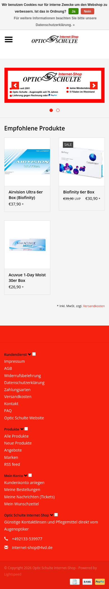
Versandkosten (94, 306)
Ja (73, 11)
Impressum (14, 361)
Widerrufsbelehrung (22, 375)
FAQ (8, 410)
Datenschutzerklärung (24, 382)
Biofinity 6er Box (78, 192)
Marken (11, 457)
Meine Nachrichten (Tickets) (29, 496)
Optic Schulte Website (24, 417)
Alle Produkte (16, 436)
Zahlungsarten (17, 389)
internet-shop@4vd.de (32, 547)
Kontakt (11, 403)
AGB (8, 368)
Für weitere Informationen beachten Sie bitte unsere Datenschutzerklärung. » (55, 21)
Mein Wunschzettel (21, 503)
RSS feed (12, 464)
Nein (87, 11)
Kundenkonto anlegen (24, 482)
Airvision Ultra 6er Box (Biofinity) (26, 194)
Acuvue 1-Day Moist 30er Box (27, 277)
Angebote (13, 450)
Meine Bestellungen (22, 489)
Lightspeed (12, 574)
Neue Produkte (18, 443)
